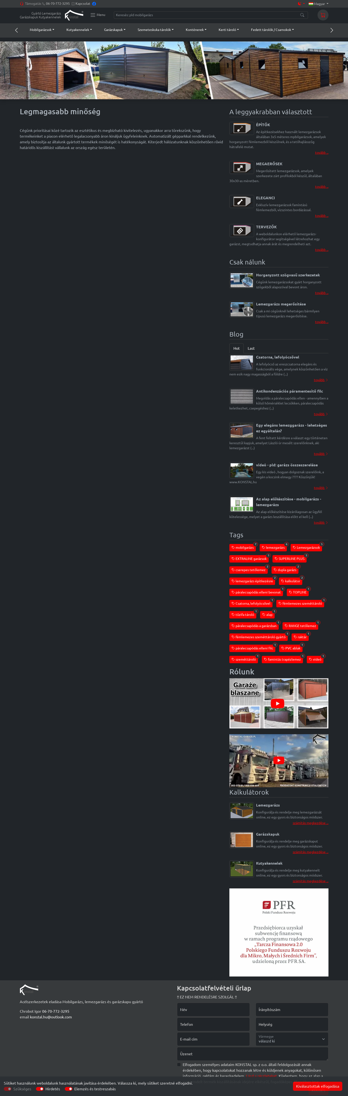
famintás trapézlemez (283, 658)
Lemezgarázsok (307, 546)
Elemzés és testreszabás (95, 1089)
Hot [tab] (236, 348)
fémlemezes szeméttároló (301, 602)
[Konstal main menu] (97, 15)
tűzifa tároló (244, 614)
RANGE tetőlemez (301, 625)
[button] (37, 29)
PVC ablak (292, 647)
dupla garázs (286, 569)
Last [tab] (251, 348)
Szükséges (22, 1089)
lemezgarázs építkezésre (253, 580)
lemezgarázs (274, 546)
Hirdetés (52, 1089)
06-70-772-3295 (58, 3)
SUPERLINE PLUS (291, 558)
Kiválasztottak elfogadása (317, 1086)
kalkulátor (291, 580)
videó (316, 658)
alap (268, 614)
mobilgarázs (244, 546)
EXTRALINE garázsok (250, 558)
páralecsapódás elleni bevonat (257, 591)
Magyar (317, 4)
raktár (301, 636)
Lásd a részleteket (261, 1076)
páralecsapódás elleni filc (253, 647)
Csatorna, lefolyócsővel (252, 602)
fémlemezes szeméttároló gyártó (260, 636)
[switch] (40, 1089)
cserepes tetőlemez (250, 569)
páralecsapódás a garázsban (255, 625)
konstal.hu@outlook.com (51, 1017)
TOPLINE (299, 591)
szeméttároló (245, 658)
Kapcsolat (83, 3)
